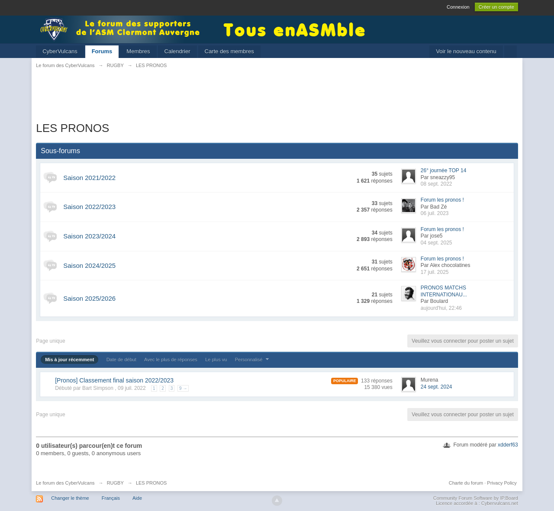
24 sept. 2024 (436, 387)
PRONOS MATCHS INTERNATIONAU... (444, 291)
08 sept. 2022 (436, 184)
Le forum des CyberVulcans (65, 482)
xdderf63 (508, 445)
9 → (183, 388)
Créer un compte (496, 7)
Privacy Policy (501, 482)
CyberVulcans (59, 51)
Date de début (121, 359)
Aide (137, 498)
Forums (102, 51)
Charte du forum (466, 482)
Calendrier (177, 51)
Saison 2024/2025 (89, 265)
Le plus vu (216, 359)
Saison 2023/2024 (89, 236)
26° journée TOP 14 (444, 170)
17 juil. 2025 (435, 272)
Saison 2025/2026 (89, 298)
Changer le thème (70, 498)
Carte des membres (229, 51)
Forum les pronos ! (442, 200)
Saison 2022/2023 (89, 206)
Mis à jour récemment (69, 359)
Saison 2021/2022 (89, 177)
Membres (138, 51)
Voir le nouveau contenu (466, 51)
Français (111, 498)
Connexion (458, 7)
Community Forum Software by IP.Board (475, 498)
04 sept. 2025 (436, 243)
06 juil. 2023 (435, 213)
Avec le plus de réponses (170, 359)
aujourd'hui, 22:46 (441, 308)
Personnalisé (253, 359)
